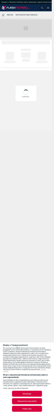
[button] (42, 7)
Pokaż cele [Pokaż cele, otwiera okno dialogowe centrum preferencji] (27, 409)
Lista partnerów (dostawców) (15, 388)
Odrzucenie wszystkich (27, 401)
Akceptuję (27, 394)
